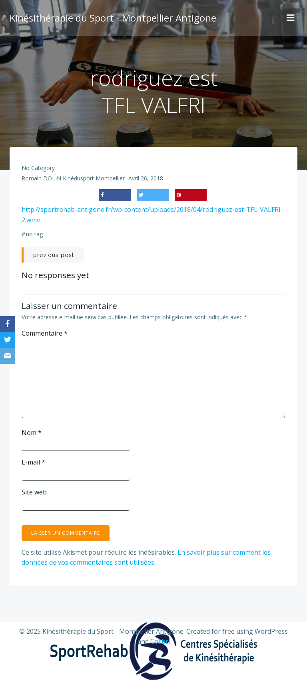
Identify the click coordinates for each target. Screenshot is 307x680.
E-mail (33, 462)
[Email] (7, 356)
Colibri (160, 641)
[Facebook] (7, 324)
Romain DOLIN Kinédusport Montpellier (73, 178)
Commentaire (45, 333)
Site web (34, 492)
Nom (32, 432)
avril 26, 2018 (145, 178)
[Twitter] (7, 340)
